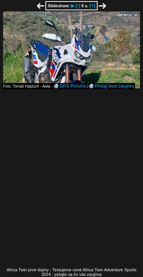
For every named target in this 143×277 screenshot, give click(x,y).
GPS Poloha (72, 86)
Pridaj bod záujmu (114, 86)
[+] (92, 5)
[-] (78, 5)
